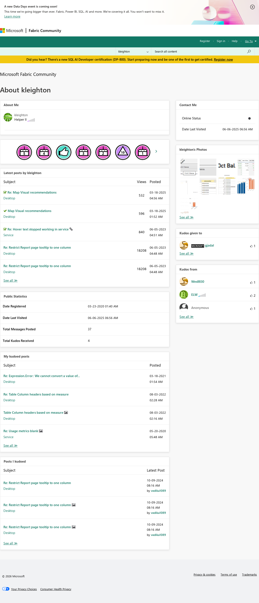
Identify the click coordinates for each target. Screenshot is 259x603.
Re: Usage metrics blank (21, 431)
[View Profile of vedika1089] (158, 491)
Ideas (107, 30)
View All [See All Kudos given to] (186, 253)
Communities (126, 30)
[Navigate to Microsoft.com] (11, 30)
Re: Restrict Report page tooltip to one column (37, 247)
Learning (162, 30)
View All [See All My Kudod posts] (10, 445)
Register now (223, 59)
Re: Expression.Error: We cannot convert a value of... (41, 376)
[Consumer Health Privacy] (55, 589)
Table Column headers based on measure (33, 412)
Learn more (12, 16)
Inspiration (89, 30)
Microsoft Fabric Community (28, 74)
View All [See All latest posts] (10, 280)
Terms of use (229, 574)
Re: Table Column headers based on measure (36, 394)
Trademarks (249, 574)
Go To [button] (249, 41)
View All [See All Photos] (186, 217)
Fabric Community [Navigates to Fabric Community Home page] (45, 30)
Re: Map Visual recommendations (32, 192)
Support (180, 30)
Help (235, 41)
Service (8, 235)
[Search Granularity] (133, 51)
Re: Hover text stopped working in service (38, 229)
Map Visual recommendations (29, 211)
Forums (70, 30)
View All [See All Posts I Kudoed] (10, 543)
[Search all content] (203, 51)
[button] (189, 167)
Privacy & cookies (204, 574)
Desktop (9, 198)
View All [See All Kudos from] (186, 316)
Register (205, 41)
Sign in (221, 41)
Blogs (145, 30)
